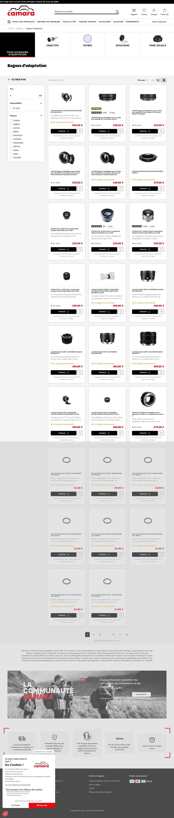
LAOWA (16, 128)
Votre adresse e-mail (108, 694)
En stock (16, 108)
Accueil (10, 28)
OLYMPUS (17, 139)
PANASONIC (18, 143)
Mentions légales (95, 785)
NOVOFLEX (17, 135)
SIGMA (16, 150)
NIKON (16, 132)
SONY (15, 154)
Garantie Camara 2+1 (55, 781)
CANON (16, 120)
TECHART (17, 158)
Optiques (20, 28)
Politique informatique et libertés (100, 792)
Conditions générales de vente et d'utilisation (104, 781)
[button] (164, 12)
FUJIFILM (16, 124)
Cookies (91, 788)
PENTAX (16, 146)
